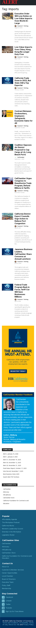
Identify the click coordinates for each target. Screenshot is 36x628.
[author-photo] (16, 26)
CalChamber (20, 157)
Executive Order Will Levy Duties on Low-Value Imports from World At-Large (23, 18)
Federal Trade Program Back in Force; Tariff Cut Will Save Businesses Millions (22, 291)
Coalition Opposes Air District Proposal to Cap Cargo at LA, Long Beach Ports (23, 150)
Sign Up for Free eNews (15, 611)
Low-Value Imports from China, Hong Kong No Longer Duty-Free (23, 50)
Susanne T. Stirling (22, 26)
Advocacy (6, 492)
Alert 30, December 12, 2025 (12, 462)
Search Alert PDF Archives (11, 477)
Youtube (9, 608)
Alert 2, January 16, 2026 (10, 454)
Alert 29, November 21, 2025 (12, 465)
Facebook (9, 597)
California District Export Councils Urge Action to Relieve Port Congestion (23, 219)
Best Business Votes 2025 (11, 474)
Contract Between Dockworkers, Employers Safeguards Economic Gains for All (24, 117)
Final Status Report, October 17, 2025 (14, 468)
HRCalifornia (7, 495)
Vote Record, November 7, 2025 (13, 471)
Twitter (8, 604)
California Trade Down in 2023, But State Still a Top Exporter (23, 81)
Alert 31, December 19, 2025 (12, 460)
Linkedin (9, 601)
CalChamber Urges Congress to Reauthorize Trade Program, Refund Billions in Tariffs (23, 183)
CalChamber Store (8, 498)
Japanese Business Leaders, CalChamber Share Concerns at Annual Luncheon (23, 254)
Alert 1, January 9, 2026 (10, 457)
